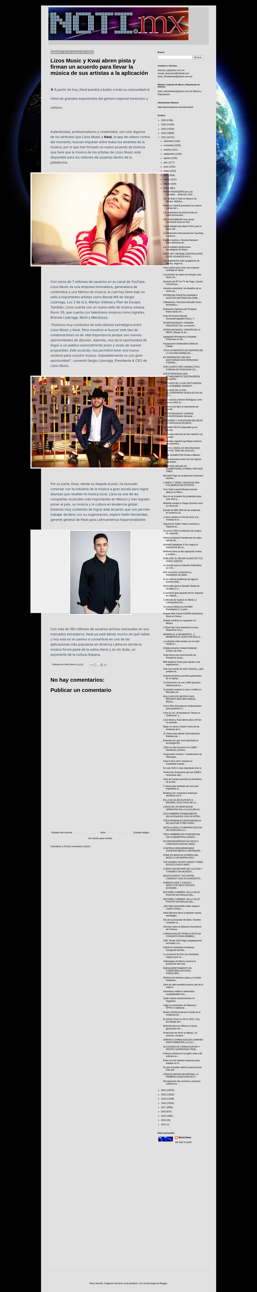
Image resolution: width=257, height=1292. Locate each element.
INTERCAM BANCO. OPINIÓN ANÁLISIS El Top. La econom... (179, 324)
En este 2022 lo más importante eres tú (182, 768)
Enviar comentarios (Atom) (77, 846)
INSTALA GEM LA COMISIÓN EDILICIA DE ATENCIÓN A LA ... (182, 828)
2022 (164, 137)
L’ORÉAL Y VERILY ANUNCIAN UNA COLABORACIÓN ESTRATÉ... (181, 483)
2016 (164, 1111)
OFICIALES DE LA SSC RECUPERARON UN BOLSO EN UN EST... (182, 393)
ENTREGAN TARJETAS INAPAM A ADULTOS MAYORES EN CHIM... (181, 296)
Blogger (163, 1283)
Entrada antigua (141, 832)
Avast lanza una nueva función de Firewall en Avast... (179, 656)
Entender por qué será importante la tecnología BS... (180, 741)
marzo (167, 179)
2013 (164, 1124)
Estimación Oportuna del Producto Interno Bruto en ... (179, 310)
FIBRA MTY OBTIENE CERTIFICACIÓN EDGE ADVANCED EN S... (182, 255)
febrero (167, 184)
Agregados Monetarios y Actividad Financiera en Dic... (179, 338)
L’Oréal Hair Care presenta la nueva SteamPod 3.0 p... (180, 628)
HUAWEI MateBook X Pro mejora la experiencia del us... (180, 546)
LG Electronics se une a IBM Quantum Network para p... (181, 683)
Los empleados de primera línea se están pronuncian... (180, 213)
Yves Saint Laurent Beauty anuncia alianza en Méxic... (180, 490)
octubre (167, 149)
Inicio (102, 832)
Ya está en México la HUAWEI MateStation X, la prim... (177, 608)
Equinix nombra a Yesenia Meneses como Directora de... (180, 241)
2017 (164, 1107)
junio (166, 166)
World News (185, 1137)
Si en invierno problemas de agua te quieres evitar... (180, 580)
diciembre (169, 141)
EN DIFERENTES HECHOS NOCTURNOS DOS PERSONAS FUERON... (180, 360)
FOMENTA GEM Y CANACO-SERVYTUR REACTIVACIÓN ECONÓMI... (179, 885)
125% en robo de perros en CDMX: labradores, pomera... (180, 748)
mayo (167, 171)
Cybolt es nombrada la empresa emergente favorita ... (178, 948)
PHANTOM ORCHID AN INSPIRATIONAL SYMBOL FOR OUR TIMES (183, 469)
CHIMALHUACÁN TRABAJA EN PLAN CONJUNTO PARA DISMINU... (182, 935)
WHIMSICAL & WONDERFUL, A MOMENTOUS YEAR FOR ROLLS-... (182, 635)
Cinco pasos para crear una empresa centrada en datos (181, 269)
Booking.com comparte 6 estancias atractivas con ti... (180, 794)
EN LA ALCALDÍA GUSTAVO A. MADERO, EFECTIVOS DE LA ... (180, 801)
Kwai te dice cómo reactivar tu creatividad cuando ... (177, 762)
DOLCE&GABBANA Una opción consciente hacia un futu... (178, 220)
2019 (164, 1099)
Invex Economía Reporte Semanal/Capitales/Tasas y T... (179, 317)
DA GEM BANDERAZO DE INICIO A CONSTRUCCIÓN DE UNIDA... (181, 842)
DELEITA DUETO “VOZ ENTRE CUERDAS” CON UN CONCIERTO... (182, 877)
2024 (164, 129)
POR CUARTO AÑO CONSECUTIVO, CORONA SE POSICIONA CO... (181, 368)
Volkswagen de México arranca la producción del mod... (179, 962)
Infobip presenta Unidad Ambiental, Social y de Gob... (180, 649)
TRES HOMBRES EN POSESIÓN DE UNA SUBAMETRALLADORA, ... (181, 835)
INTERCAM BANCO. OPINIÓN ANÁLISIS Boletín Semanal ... (179, 414)
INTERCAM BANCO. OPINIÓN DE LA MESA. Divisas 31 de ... (181, 331)
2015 (164, 1116)
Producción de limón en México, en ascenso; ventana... (180, 1034)
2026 (164, 120)
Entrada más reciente (61, 832)
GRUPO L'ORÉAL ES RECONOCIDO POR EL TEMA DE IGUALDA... (181, 449)
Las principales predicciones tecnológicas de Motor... (177, 248)
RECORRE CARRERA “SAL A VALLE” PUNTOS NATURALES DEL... (181, 893)
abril (166, 175)
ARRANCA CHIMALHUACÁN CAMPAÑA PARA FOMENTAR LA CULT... (183, 1041)
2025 (164, 124)
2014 (164, 1120)
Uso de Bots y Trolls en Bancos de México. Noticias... (179, 200)
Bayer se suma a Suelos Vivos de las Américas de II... (181, 727)
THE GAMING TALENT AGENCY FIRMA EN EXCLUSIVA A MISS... (183, 863)
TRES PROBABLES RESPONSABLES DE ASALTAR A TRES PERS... (182, 822)
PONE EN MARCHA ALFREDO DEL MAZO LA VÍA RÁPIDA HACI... (180, 856)
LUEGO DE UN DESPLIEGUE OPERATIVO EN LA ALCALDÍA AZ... (182, 808)
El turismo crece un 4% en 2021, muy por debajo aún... (181, 1020)
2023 (164, 133)
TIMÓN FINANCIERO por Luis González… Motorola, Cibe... (178, 193)
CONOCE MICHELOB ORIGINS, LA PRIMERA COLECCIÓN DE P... (180, 1075)
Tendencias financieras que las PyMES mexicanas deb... (182, 773)
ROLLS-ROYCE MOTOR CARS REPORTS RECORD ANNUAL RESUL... (179, 699)
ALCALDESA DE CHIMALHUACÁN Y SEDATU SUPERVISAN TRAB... (181, 1048)
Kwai (108, 137)
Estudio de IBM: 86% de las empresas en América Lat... (181, 511)
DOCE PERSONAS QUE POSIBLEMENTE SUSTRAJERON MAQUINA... (181, 376)
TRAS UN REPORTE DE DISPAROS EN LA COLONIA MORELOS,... (183, 351)
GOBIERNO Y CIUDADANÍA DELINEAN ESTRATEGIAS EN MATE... (182, 421)
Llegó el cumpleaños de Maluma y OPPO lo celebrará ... (179, 1006)
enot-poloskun (131, 1283)
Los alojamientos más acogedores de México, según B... (181, 262)
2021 (164, 1090)
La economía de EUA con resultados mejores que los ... (181, 955)
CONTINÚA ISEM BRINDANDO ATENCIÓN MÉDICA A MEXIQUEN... (182, 849)
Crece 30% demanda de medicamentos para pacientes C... (182, 707)
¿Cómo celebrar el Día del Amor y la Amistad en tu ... (180, 518)
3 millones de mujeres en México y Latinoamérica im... (180, 601)
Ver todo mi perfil (183, 1142)
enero (167, 188)
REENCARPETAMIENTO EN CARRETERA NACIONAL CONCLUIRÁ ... (177, 971)
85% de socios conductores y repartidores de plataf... (177, 573)
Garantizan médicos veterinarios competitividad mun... (178, 992)
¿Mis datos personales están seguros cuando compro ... (181, 907)
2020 (164, 1094)
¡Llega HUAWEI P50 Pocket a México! (181, 455)
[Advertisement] (100, 801)
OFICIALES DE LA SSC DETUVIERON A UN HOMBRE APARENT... (182, 384)
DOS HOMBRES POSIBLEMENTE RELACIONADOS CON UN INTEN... (182, 815)
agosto (167, 158)
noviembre (169, 145)
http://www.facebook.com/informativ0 (175, 107)
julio (166, 162)
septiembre (169, 154)
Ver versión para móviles (100, 838)
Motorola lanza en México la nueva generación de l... (180, 1027)
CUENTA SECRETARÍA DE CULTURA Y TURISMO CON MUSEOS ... (182, 870)
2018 (164, 1103)
